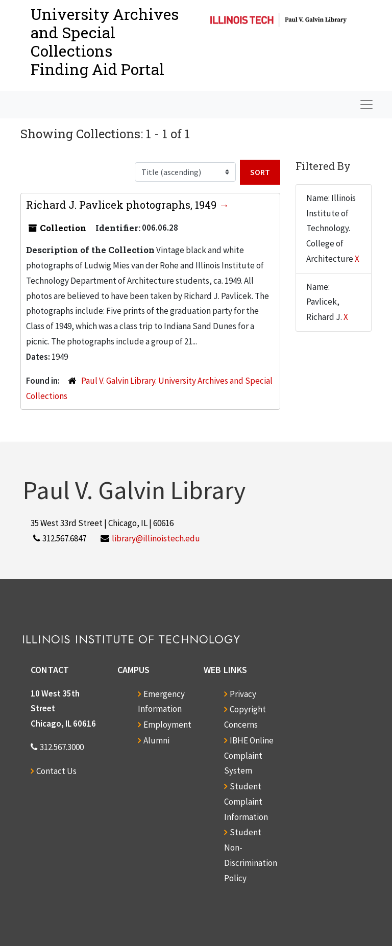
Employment (167, 724)
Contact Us (56, 771)
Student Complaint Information (246, 802)
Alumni (156, 740)
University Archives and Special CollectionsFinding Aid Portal (105, 41)
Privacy (243, 694)
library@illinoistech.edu (156, 538)
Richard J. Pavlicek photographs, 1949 (122, 204)
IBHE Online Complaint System (249, 756)
